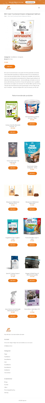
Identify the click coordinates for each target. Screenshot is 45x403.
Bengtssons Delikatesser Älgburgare (32, 202)
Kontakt (6, 384)
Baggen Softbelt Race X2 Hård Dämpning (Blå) (32, 274)
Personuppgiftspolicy (9, 390)
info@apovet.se (8, 346)
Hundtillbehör (14, 57)
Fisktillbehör (7, 356)
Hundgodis (20, 57)
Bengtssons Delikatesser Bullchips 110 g (12, 202)
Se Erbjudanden (30, 2)
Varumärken (7, 372)
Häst (5, 362)
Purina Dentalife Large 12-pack (32, 238)
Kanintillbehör (7, 359)
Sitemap (6, 392)
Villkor (5, 387)
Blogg (5, 382)
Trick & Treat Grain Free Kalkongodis (13, 161)
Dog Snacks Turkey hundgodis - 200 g (32, 167)
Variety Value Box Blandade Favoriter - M (12, 125)
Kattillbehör (7, 370)
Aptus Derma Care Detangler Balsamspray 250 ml (13, 309)
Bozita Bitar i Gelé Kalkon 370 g (32, 309)
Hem (5, 16)
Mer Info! (9, 66)
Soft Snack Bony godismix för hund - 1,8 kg (32, 117)
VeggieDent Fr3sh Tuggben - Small (12, 238)
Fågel (5, 354)
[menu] (39, 8)
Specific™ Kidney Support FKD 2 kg (13, 274)
